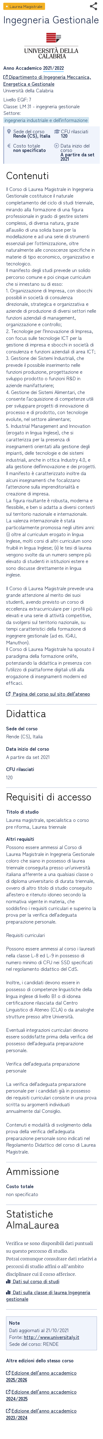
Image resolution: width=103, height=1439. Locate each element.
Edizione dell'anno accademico (41, 1376)
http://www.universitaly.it (51, 1336)
